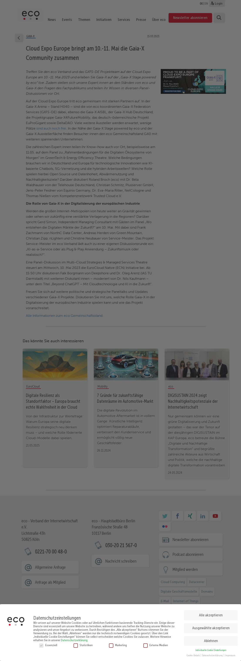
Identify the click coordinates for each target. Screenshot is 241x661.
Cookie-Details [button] (193, 654)
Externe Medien (155, 643)
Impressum (230, 654)
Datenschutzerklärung (74, 638)
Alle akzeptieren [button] (211, 613)
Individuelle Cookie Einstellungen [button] (210, 648)
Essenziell (48, 643)
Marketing (118, 643)
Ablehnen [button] (211, 639)
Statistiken (83, 643)
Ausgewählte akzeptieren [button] (211, 626)
